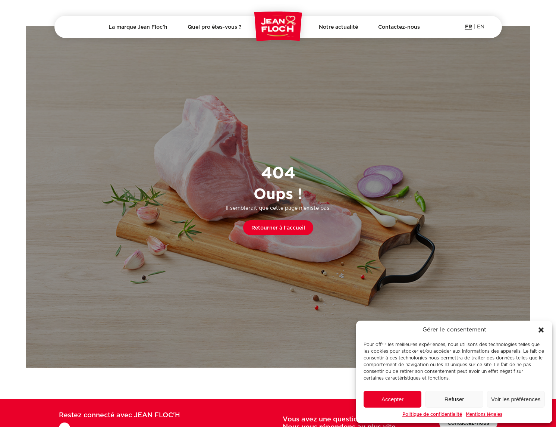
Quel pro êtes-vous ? (215, 27)
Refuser (454, 399)
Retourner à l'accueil (278, 228)
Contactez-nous (399, 27)
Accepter (392, 399)
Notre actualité (338, 27)
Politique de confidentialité (432, 414)
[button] (541, 330)
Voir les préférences (516, 399)
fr (468, 26)
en (480, 26)
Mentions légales (484, 414)
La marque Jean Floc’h (138, 27)
